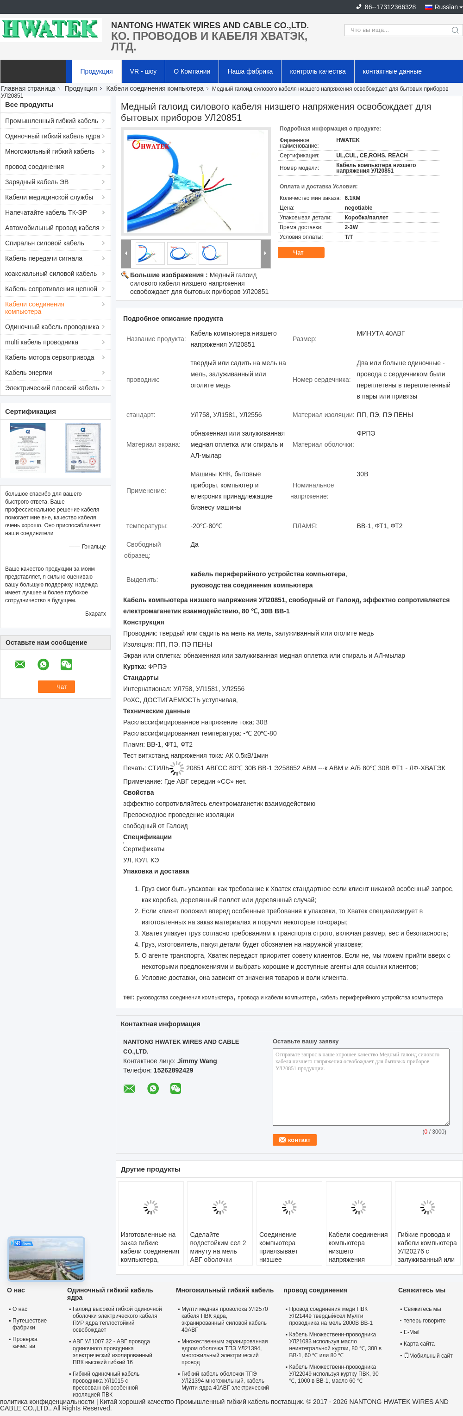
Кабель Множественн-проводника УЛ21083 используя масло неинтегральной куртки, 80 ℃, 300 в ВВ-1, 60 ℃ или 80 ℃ (335, 1345)
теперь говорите (423, 1320)
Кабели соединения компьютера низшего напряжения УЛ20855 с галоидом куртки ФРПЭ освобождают (358, 1264)
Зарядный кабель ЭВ (37, 182)
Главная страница (28, 88)
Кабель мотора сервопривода (49, 357)
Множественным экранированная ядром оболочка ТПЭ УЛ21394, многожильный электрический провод (224, 1352)
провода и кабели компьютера (277, 997)
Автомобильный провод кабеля (52, 227)
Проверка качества (25, 1342)
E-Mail (411, 1332)
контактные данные (392, 71)
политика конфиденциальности (47, 1401)
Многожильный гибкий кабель (49, 151)
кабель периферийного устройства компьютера (381, 997)
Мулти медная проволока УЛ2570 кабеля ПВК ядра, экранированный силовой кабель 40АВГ (224, 1319)
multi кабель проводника (41, 342)
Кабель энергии (28, 372)
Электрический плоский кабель (52, 388)
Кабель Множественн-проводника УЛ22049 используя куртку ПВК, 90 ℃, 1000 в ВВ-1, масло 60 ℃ (333, 1374)
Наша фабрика (250, 71)
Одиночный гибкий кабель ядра (52, 136)
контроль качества (317, 71)
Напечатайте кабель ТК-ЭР (46, 212)
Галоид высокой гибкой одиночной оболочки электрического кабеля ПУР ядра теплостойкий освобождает (117, 1319)
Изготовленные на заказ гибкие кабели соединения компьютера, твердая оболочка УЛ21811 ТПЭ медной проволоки (150, 1259)
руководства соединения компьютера (185, 997)
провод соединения (34, 166)
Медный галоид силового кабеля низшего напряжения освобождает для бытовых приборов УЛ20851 (199, 283)
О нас (20, 1309)
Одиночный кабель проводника (52, 327)
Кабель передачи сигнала (43, 258)
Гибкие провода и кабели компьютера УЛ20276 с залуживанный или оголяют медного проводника (427, 1255)
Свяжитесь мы (422, 1309)
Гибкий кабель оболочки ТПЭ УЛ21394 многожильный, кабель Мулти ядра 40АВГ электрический (225, 1381)
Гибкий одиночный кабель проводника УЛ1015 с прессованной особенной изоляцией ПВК (106, 1384)
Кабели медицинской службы (49, 197)
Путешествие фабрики (30, 1324)
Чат (304, 252)
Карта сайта (419, 1344)
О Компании (192, 71)
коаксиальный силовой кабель (51, 273)
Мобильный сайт (428, 1356)
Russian (446, 7)
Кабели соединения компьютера (155, 88)
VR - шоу (143, 71)
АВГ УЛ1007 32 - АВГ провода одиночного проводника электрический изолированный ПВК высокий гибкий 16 (112, 1352)
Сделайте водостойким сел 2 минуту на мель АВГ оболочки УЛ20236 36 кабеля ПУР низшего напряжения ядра (219, 1259)
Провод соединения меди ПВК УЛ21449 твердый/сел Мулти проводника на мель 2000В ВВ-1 (331, 1316)
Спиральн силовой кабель (44, 243)
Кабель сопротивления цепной (51, 289)
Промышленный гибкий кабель (51, 121)
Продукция (97, 71)
